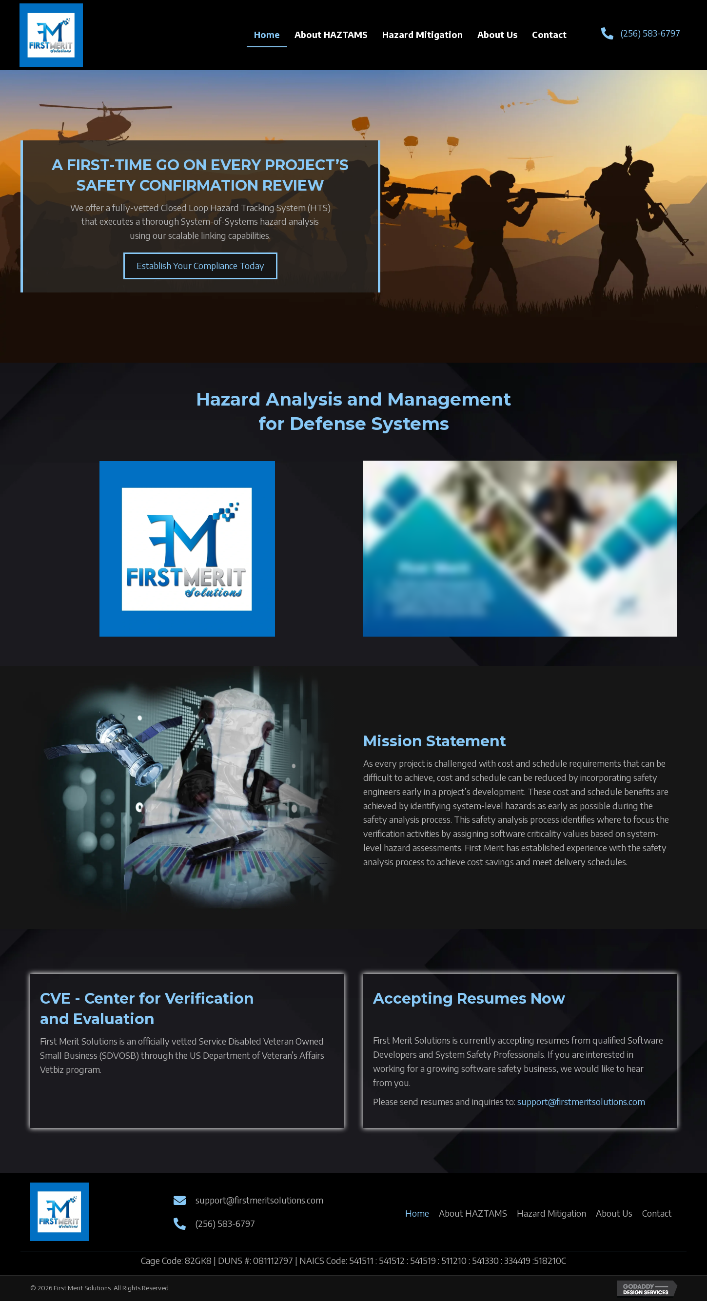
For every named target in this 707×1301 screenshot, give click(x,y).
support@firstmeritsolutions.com (581, 1101)
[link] (267, 35)
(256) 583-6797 (650, 33)
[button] (200, 265)
